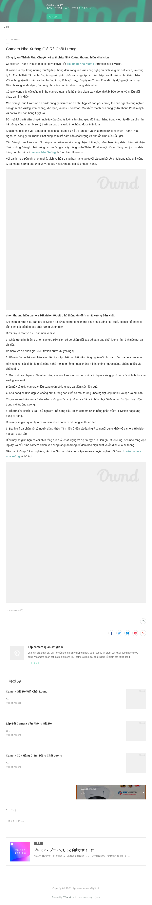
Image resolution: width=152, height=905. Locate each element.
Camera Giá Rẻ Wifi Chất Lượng (27, 691)
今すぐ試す (54, 17)
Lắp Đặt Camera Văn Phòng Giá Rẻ (29, 723)
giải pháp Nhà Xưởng (80, 63)
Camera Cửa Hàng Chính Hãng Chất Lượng (34, 756)
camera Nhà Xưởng (43, 152)
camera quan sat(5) (14, 610)
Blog (6, 26)
